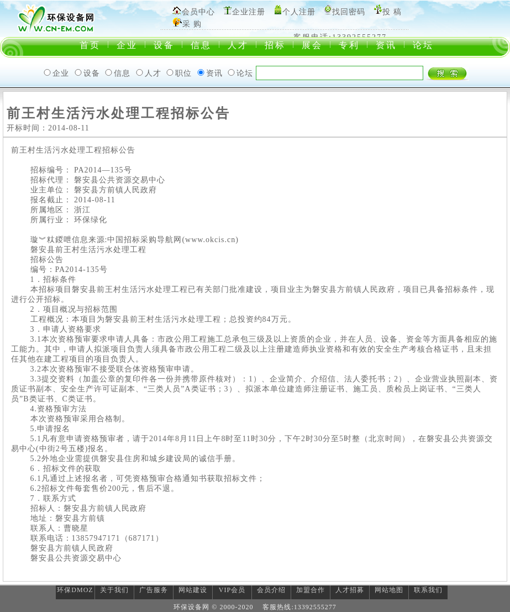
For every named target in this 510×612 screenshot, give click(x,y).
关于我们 (114, 590)
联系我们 (428, 590)
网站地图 (389, 590)
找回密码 (348, 12)
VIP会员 (232, 590)
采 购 (192, 24)
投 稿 (392, 12)
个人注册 (299, 12)
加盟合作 (310, 590)
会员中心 (198, 12)
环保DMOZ (75, 590)
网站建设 (192, 590)
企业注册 (248, 12)
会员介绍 (271, 590)
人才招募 (349, 590)
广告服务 (153, 590)
